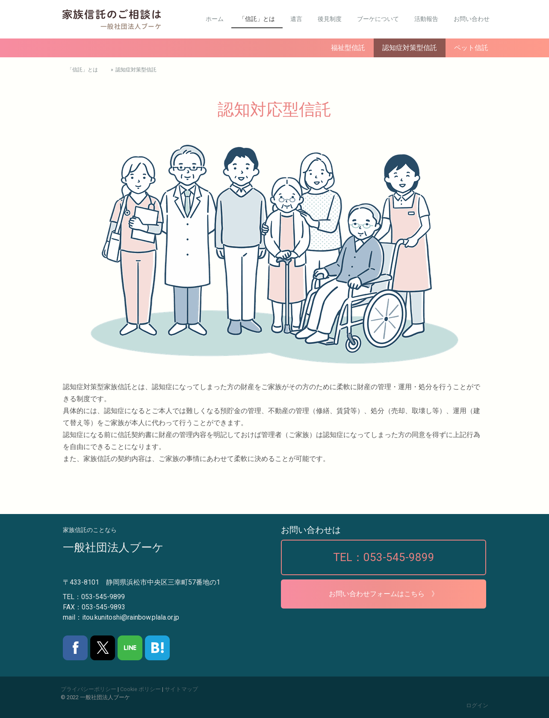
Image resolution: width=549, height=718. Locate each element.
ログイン (477, 705)
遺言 (296, 18)
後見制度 (330, 18)
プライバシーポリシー (88, 689)
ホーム (215, 18)
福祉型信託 (348, 48)
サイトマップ (181, 689)
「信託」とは (257, 18)
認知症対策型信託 (409, 48)
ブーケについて (378, 18)
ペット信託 (471, 48)
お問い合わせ (472, 18)
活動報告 (426, 18)
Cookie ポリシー (140, 689)
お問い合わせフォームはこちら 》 (383, 594)
